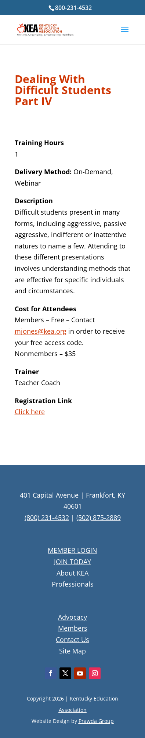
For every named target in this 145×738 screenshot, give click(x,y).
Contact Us (72, 639)
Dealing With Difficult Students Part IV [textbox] (63, 91)
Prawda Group (96, 720)
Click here (30, 411)
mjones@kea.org (40, 331)
